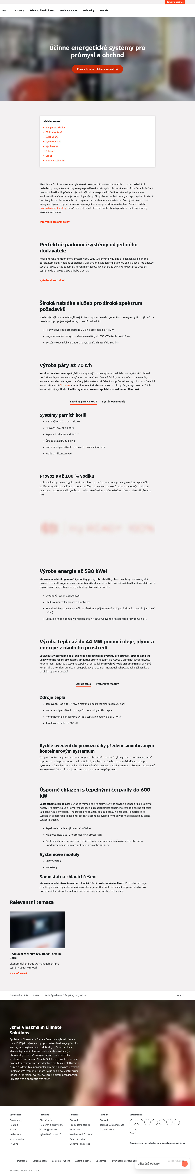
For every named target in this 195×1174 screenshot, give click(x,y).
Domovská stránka (19, 995)
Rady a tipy (88, 10)
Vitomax (65, 385)
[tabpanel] (97, 435)
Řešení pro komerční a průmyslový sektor (66, 995)
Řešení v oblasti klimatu (42, 10)
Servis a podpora (68, 10)
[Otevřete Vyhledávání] (184, 10)
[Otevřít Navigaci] (4, 10)
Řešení (36, 995)
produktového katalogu (53, 208)
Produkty (19, 10)
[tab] (83, 401)
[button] (181, 995)
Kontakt (104, 10)
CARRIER (38, 1171)
